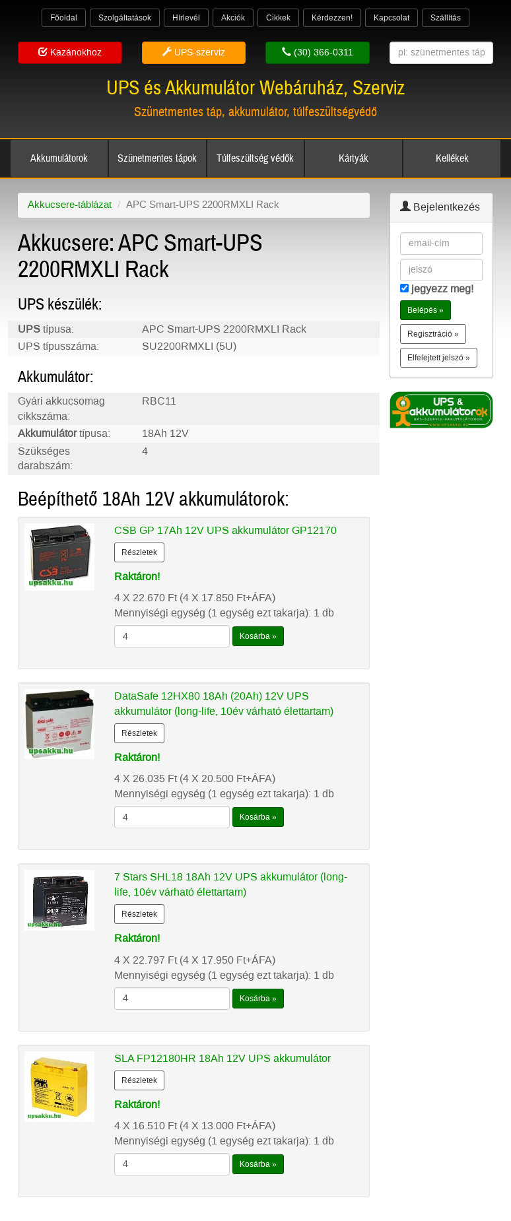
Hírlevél (186, 18)
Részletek (139, 552)
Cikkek (278, 18)
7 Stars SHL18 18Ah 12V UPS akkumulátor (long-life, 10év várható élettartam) (230, 884)
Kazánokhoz (70, 52)
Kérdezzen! (332, 18)
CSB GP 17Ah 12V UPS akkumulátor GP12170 (225, 530)
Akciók (233, 18)
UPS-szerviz (193, 52)
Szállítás (445, 18)
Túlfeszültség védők (255, 158)
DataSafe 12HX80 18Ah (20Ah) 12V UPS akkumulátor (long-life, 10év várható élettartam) (223, 703)
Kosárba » (258, 636)
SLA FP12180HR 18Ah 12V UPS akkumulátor (222, 1058)
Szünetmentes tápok (157, 158)
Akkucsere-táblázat (70, 204)
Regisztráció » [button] (433, 334)
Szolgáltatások (124, 18)
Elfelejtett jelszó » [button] (438, 357)
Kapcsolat (391, 18)
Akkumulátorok (59, 158)
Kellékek (452, 158)
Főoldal (63, 18)
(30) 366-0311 (317, 52)
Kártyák (353, 158)
